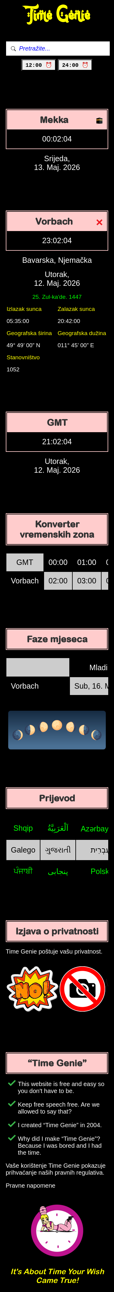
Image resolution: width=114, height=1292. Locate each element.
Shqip (23, 828)
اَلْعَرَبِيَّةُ (57, 828)
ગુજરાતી (58, 850)
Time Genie (57, 15)
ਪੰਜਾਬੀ (23, 871)
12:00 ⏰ (39, 65)
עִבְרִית (101, 850)
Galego (23, 850)
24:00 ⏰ (75, 65)
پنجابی (58, 871)
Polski (101, 871)
